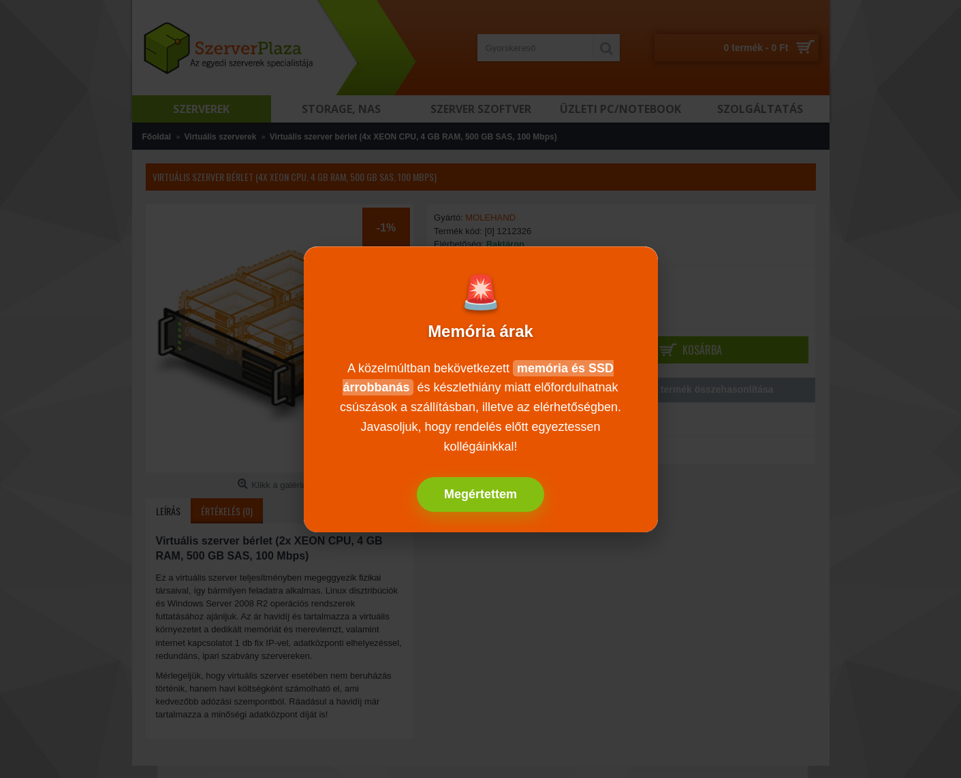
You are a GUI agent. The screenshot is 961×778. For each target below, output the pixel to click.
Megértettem (480, 494)
